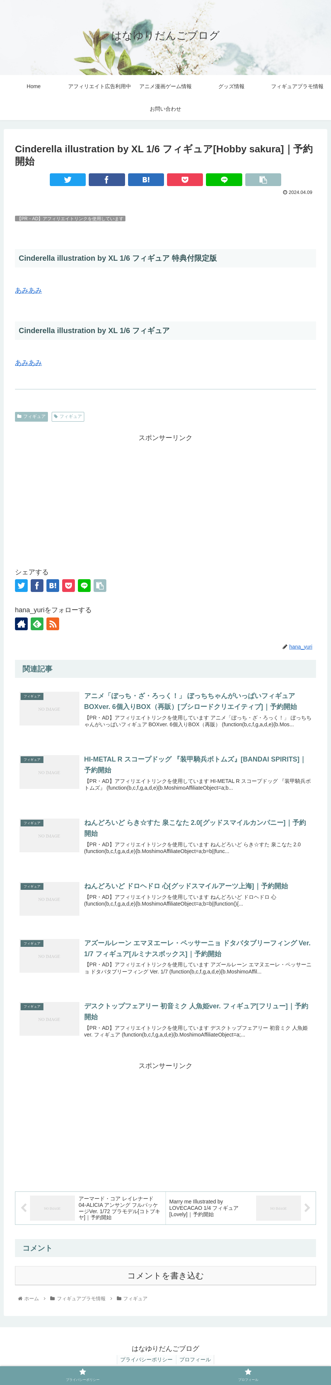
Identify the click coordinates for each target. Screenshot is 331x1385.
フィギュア (31, 416)
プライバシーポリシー (146, 1362)
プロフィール (196, 1362)
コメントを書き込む (165, 1278)
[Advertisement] (165, 496)
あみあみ (28, 290)
